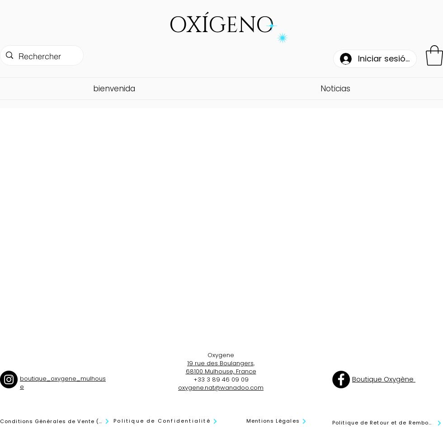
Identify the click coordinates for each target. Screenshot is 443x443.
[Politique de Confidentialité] (166, 421)
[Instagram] (9, 379)
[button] (434, 55)
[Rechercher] (41, 56)
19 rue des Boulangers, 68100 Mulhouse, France (221, 367)
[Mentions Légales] (277, 421)
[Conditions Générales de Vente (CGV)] (55, 421)
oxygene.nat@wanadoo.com (221, 387)
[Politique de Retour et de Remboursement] (387, 423)
